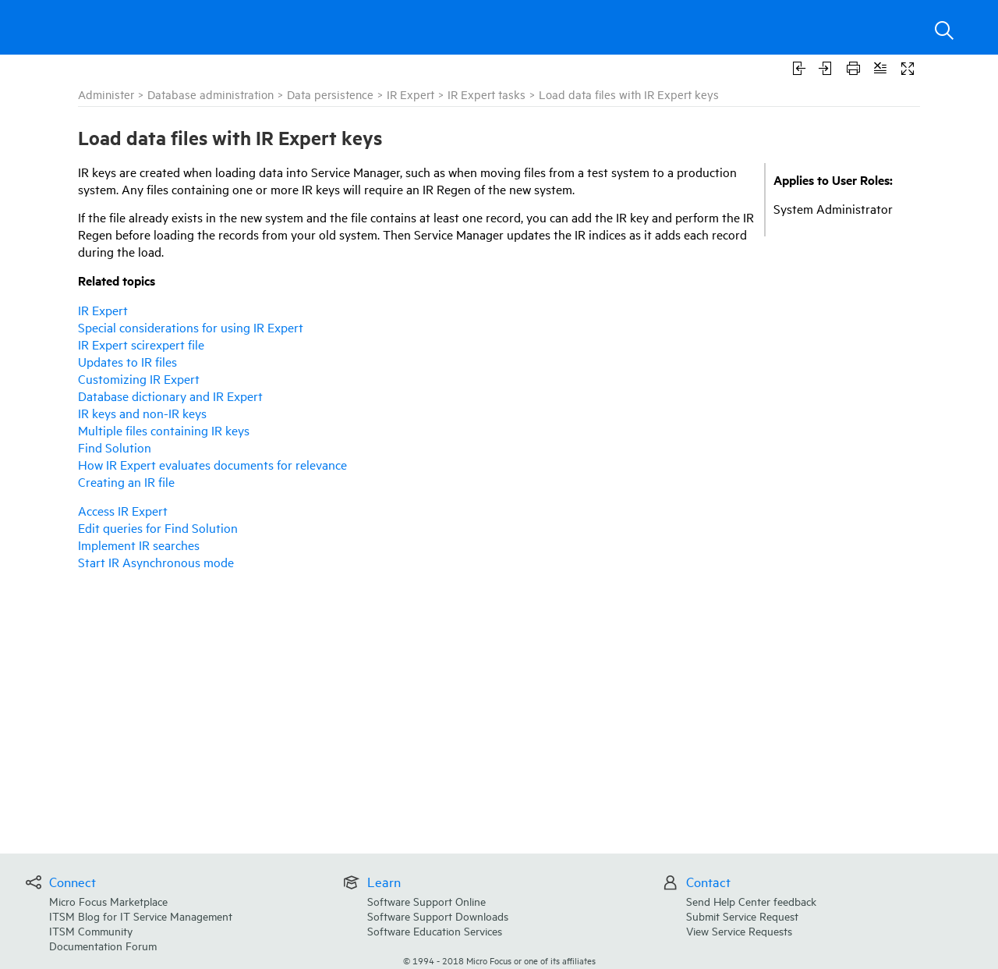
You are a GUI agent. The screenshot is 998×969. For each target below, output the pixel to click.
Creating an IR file (126, 481)
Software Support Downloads (437, 915)
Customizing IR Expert (139, 378)
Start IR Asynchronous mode (156, 561)
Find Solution (114, 447)
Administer (106, 94)
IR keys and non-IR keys (142, 412)
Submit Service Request (742, 915)
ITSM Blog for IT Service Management (140, 915)
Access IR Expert (123, 510)
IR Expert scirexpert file (141, 344)
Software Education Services (434, 930)
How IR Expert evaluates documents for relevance (212, 464)
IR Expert (410, 94)
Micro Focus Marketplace (108, 900)
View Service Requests (739, 930)
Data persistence (330, 94)
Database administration (210, 94)
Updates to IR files (127, 361)
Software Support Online (426, 900)
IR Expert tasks (487, 94)
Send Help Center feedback (751, 900)
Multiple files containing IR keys (164, 429)
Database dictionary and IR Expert (170, 395)
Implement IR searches (139, 544)
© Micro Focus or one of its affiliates (499, 960)
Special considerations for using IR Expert (190, 326)
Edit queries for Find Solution (158, 527)
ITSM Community (91, 930)
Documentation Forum (103, 945)
